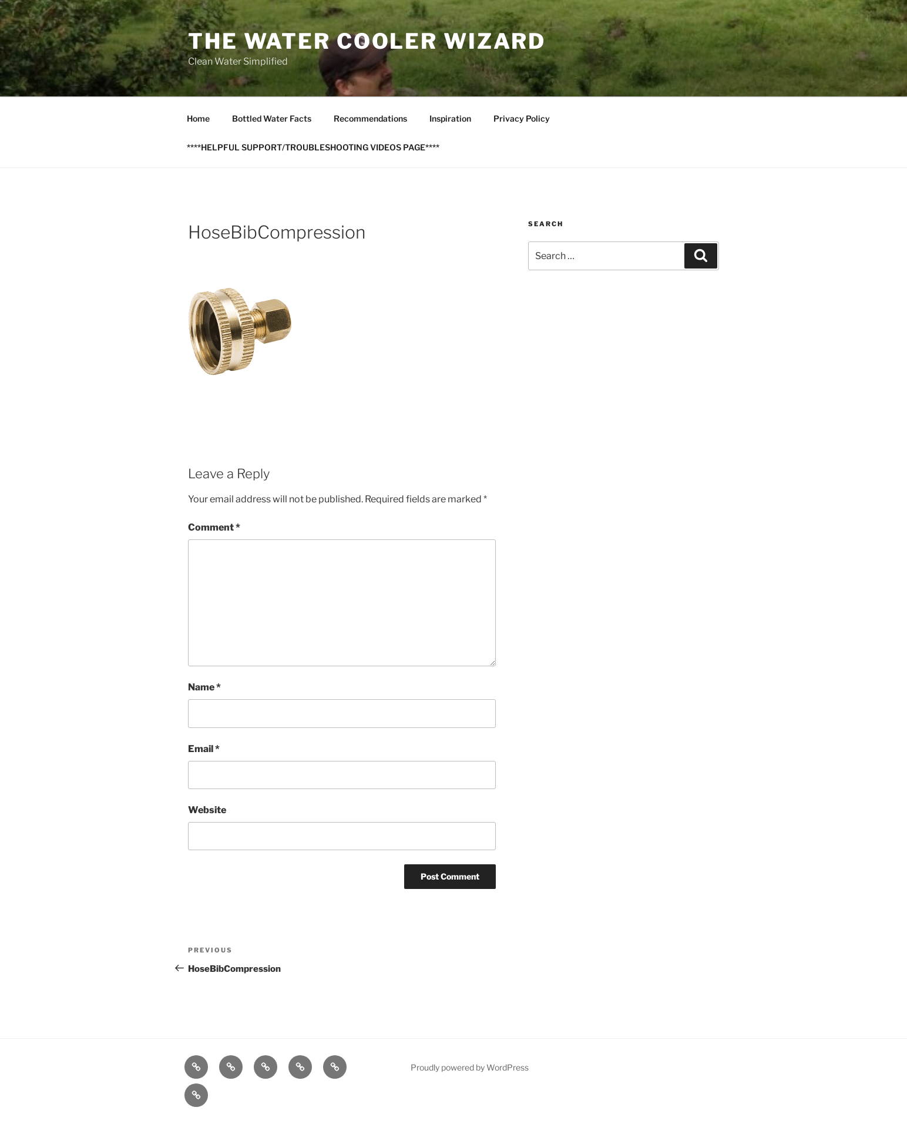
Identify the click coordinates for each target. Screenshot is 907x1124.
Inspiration (450, 118)
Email (204, 748)
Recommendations (370, 118)
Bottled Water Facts (271, 118)
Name (204, 687)
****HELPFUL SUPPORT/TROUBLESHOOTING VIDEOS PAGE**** (313, 147)
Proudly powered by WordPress (470, 1067)
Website (207, 810)
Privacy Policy (521, 118)
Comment (214, 527)
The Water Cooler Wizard (367, 41)
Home (198, 118)
